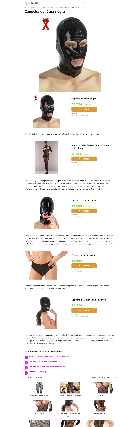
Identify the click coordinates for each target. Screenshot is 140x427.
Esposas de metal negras (34, 377)
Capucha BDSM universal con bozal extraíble (47, 367)
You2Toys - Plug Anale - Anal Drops (102, 377)
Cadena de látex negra (38, 372)
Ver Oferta (84, 109)
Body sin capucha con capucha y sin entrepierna (49, 357)
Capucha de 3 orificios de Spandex (43, 362)
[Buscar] (85, 2)
